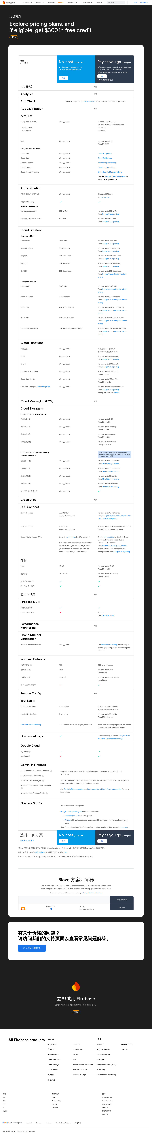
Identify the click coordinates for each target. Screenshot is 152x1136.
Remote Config (127, 1044)
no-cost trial (109, 537)
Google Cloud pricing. (121, 552)
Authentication (53, 1054)
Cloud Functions (54, 1060)
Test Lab (124, 1049)
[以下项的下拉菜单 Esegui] (43, 2)
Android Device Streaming (31, 725)
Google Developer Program (71, 812)
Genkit (75, 1054)
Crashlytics (101, 1060)
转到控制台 (144, 2)
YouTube (55, 1108)
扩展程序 (51, 1075)
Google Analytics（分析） (107, 1065)
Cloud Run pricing (105, 153)
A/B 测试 (100, 1044)
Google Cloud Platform (63, 1123)
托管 (74, 1060)
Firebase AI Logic (79, 1075)
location (116, 393)
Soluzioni (51, 2)
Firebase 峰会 (56, 1101)
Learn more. (124, 827)
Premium (68, 820)
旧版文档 (105, 1114)
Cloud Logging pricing (106, 167)
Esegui (38, 2)
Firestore (76, 1044)
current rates (105, 197)
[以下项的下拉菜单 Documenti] (77, 2)
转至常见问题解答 (31, 948)
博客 (135, 2)
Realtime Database (80, 1070)
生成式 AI (51, 1080)
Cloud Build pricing (105, 158)
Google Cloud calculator (115, 177)
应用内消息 (101, 1070)
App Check (52, 1044)
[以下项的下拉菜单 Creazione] (31, 2)
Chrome (38, 1123)
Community (85, 2)
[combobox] (117, 2)
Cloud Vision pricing (108, 615)
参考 (4, 1101)
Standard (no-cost (72, 816)
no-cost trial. (71, 537)
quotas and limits (87, 101)
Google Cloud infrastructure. (92, 893)
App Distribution (103, 1049)
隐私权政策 (11, 1131)
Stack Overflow (107, 1101)
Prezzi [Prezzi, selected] (60, 2)
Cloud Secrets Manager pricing (110, 172)
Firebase (48, 1123)
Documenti (71, 2)
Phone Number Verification (83, 1065)
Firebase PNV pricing (109, 645)
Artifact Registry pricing (107, 163)
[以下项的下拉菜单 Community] (92, 2)
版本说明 (105, 1108)
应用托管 (51, 1049)
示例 (4, 1104)
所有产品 (78, 1123)
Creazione (25, 2)
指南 (4, 1097)
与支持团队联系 (107, 1097)
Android (29, 1123)
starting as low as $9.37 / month (114, 546)
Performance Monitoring (106, 1075)
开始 (14, 37)
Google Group (107, 1104)
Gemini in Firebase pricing (73, 789)
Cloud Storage (53, 1065)
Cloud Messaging (103, 1054)
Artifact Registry (43, 387)
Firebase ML (77, 1049)
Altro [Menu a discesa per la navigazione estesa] (98, 2)
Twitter (54, 1104)
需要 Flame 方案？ (27, 841)
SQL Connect (53, 1070)
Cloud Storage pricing (110, 464)
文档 (65, 852)
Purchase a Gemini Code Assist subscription (104, 789)
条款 (4, 1131)
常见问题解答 (40, 852)
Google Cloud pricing (110, 214)
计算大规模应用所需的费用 (105, 80)
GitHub (5, 1111)
